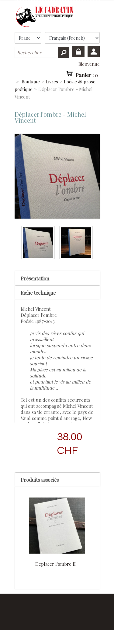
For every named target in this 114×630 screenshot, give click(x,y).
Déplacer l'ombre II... (56, 564)
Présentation (35, 278)
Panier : (87, 74)
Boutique (31, 82)
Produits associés (40, 480)
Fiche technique (38, 293)
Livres (52, 82)
